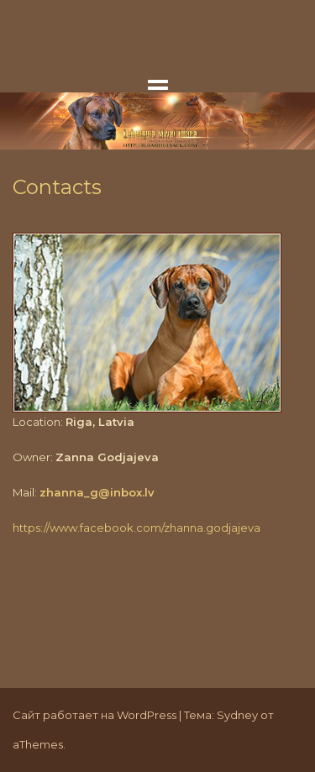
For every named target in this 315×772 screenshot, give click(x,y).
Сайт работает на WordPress (94, 715)
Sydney (237, 715)
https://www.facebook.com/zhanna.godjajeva (136, 527)
